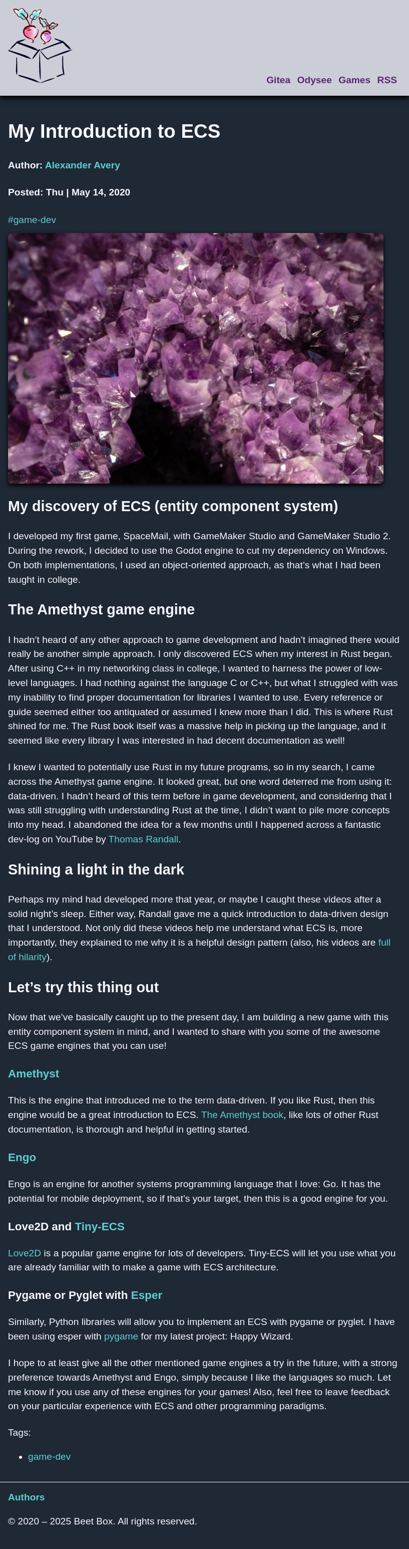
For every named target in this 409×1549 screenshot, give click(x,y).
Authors (26, 1497)
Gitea (278, 80)
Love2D (24, 1253)
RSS (387, 80)
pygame (121, 1336)
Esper (146, 1295)
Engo (22, 1157)
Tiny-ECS (100, 1226)
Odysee (314, 80)
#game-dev (32, 219)
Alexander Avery (82, 165)
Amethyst (33, 1073)
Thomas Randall (144, 839)
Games (354, 80)
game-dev (49, 1456)
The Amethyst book (242, 1115)
